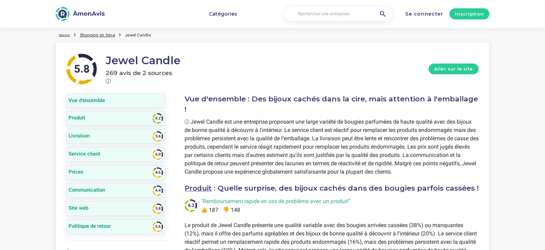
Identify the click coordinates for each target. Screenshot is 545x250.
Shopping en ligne (101, 34)
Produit (199, 188)
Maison (66, 34)
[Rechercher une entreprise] (338, 14)
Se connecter (424, 14)
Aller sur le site (453, 69)
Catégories (223, 14)
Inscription (469, 14)
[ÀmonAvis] (80, 14)
